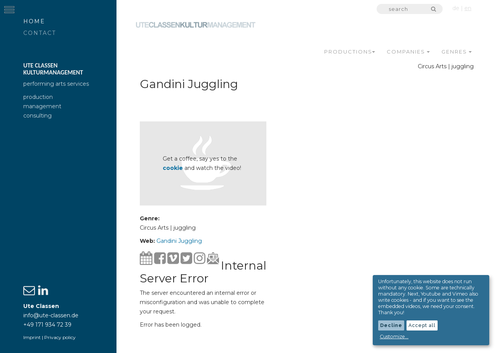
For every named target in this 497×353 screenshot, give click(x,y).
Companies (408, 51)
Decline (391, 325)
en (467, 8)
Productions (349, 51)
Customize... (394, 336)
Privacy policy (60, 337)
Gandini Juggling (179, 240)
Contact (39, 32)
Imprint (32, 337)
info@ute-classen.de (50, 315)
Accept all (422, 325)
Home (34, 21)
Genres (456, 51)
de (455, 8)
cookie (173, 167)
